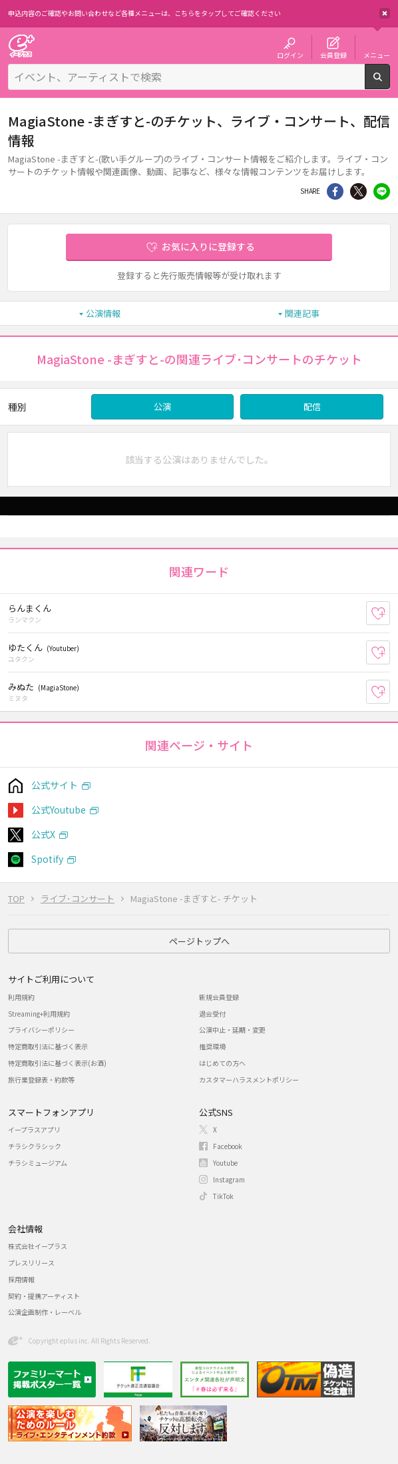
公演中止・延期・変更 (232, 1030)
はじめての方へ (222, 1063)
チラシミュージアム (37, 1163)
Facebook (227, 1146)
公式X (43, 834)
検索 (389, 84)
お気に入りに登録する (208, 246)
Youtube (225, 1163)
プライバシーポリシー (41, 1030)
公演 (162, 406)
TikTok (223, 1196)
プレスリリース (31, 1263)
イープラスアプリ (34, 1129)
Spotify (47, 858)
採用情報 (21, 1279)
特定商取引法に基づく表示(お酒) (57, 1063)
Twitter (358, 191)
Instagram (229, 1179)
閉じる (384, 13)
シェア (335, 191)
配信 (312, 406)
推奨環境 (212, 1046)
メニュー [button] (376, 54)
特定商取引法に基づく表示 (48, 1046)
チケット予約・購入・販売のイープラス (21, 45)
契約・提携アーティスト (44, 1296)
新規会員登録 (219, 997)
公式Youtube (58, 809)
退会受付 (212, 1014)
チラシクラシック (34, 1146)
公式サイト (54, 785)
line (381, 191)
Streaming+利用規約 (39, 1014)
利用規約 (21, 997)
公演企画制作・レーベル (44, 1312)
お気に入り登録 (389, 613)
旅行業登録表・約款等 (41, 1080)
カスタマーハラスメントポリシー (249, 1080)
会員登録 (333, 54)
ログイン (290, 54)
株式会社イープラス (37, 1246)
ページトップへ (199, 941)
